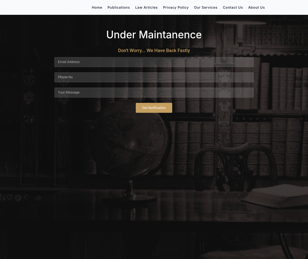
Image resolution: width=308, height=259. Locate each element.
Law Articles (146, 7)
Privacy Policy (176, 7)
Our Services (206, 7)
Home (97, 7)
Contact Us (233, 7)
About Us (256, 7)
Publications (119, 7)
